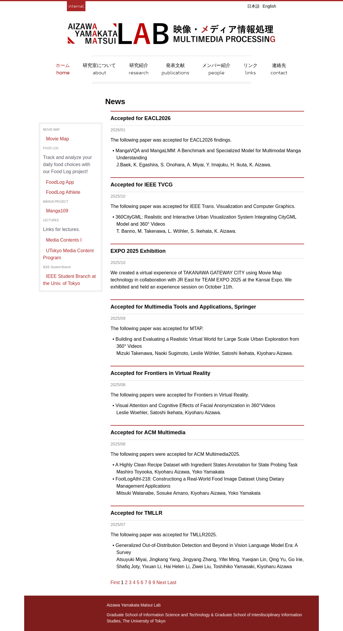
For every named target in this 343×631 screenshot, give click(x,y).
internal (76, 6)
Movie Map (57, 138)
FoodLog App (60, 182)
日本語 (253, 6)
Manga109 (57, 210)
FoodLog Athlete (63, 192)
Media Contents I (64, 239)
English (269, 6)
